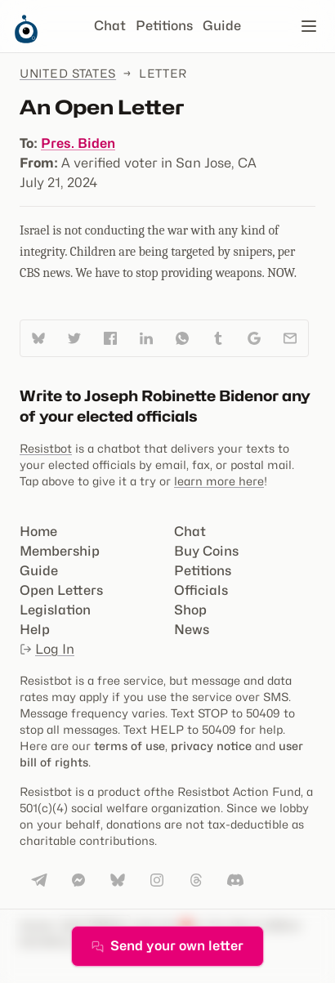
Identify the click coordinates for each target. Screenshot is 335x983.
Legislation (55, 610)
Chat (110, 26)
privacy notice (211, 746)
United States (68, 73)
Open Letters (61, 590)
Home (38, 531)
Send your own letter (167, 946)
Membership (60, 551)
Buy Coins (206, 551)
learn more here (219, 481)
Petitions (164, 26)
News (191, 629)
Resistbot (46, 448)
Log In (47, 649)
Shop (190, 610)
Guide (222, 26)
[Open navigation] (309, 26)
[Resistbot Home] (26, 39)
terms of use (129, 746)
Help (35, 629)
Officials (201, 590)
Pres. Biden (78, 143)
